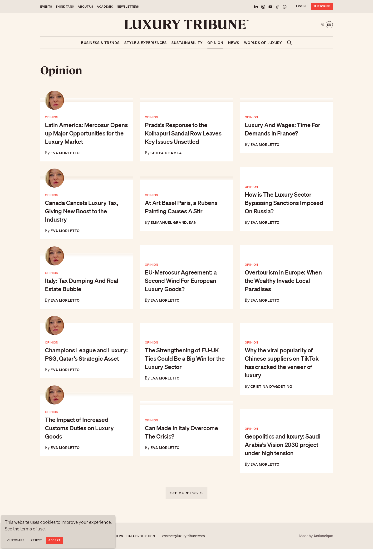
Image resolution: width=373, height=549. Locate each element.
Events (46, 7)
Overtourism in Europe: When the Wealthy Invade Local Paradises (283, 280)
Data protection (141, 536)
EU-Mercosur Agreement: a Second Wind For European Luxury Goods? (180, 280)
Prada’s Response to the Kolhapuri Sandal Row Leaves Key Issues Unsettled (183, 133)
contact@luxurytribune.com (183, 536)
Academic (105, 7)
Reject (36, 540)
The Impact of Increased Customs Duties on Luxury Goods (79, 428)
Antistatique (323, 535)
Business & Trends (100, 42)
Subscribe (322, 6)
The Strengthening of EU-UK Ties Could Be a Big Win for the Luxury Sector (185, 358)
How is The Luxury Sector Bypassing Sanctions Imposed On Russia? (284, 203)
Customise (15, 540)
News (233, 42)
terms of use (32, 528)
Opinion (215, 42)
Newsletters (128, 7)
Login (301, 6)
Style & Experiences (145, 42)
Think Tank (65, 7)
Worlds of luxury (263, 42)
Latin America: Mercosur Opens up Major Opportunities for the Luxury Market (86, 133)
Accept (54, 540)
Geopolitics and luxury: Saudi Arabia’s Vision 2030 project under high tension (282, 444)
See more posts (186, 492)
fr (322, 25)
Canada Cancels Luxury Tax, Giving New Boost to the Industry (81, 211)
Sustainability (187, 42)
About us (85, 7)
